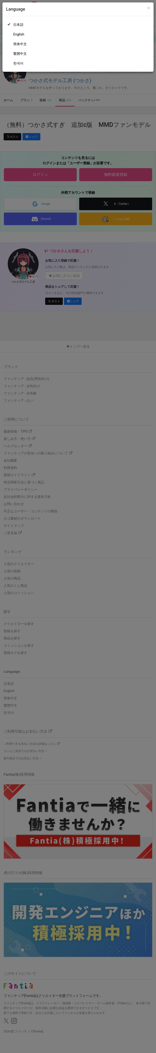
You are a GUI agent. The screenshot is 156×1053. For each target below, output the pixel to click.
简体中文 (20, 44)
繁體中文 (20, 54)
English (18, 34)
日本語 (18, 25)
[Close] (148, 8)
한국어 (18, 63)
